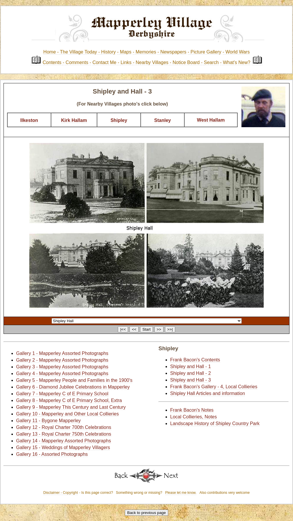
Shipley (118, 120)
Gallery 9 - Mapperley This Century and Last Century (71, 407)
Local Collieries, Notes (193, 416)
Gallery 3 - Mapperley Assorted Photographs (62, 366)
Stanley (162, 120)
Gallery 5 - (27, 380)
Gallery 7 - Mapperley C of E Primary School (62, 393)
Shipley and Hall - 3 (190, 379)
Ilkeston (29, 120)
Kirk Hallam (74, 120)
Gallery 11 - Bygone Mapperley (48, 420)
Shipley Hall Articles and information (207, 393)
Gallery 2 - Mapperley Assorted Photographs (62, 360)
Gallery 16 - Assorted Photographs (52, 454)
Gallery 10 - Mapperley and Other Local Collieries (67, 413)
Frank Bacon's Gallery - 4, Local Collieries (213, 386)
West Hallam (211, 120)
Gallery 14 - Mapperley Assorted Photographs (63, 440)
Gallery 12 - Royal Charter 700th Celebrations (63, 427)
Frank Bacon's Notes (192, 410)
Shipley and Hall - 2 (190, 373)
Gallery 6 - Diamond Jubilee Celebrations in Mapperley (73, 386)
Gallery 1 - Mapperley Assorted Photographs (62, 353)
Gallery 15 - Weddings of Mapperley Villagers (63, 447)
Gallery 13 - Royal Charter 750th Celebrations (63, 434)
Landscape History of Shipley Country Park (215, 423)
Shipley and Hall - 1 (190, 366)
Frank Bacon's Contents (195, 359)
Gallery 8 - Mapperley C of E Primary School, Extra (69, 400)
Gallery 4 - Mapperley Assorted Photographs (62, 373)
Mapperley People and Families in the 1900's (85, 380)
